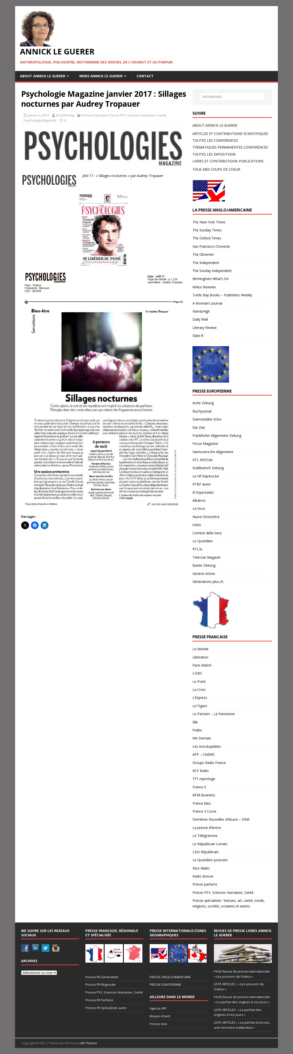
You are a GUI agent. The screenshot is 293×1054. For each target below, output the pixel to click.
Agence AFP (158, 1008)
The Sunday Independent (212, 270)
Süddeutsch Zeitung (208, 468)
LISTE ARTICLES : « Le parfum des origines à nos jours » (238, 1012)
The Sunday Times (207, 230)
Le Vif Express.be (205, 476)
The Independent (205, 262)
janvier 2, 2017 (38, 115)
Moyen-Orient (160, 1016)
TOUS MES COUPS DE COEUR (216, 169)
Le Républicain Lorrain (209, 844)
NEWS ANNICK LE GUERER (100, 76)
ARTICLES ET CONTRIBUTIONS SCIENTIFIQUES (230, 133)
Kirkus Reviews (204, 287)
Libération (200, 657)
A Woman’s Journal (207, 303)
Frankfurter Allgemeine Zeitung (216, 435)
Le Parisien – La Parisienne (213, 713)
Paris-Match (201, 665)
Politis (197, 730)
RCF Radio (200, 770)
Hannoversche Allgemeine (212, 451)
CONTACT (145, 76)
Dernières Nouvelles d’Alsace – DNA (220, 819)
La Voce (198, 508)
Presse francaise (94, 115)
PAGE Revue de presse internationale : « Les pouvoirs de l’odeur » (242, 974)
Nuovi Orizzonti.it (206, 516)
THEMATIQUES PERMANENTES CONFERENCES (230, 147)
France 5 (199, 787)
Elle (195, 722)
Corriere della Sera (206, 533)
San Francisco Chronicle (211, 246)
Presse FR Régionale (100, 984)
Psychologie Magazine (40, 120)
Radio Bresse (202, 876)
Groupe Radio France (209, 762)
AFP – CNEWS (203, 754)
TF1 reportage (203, 778)
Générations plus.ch (207, 581)
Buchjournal (201, 411)
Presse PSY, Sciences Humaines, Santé (137, 115)
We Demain (201, 738)
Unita (196, 524)
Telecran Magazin (206, 557)
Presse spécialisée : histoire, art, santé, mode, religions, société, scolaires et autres (228, 903)
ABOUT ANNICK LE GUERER (42, 76)
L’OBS (197, 673)
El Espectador (203, 492)
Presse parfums (204, 884)
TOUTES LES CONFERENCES (215, 140)
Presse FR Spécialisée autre (106, 1008)
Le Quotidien (202, 541)
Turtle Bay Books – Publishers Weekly (222, 295)
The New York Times (209, 222)
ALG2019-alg (65, 115)
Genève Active (203, 573)
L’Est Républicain (205, 852)
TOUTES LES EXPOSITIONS (214, 154)
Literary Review (204, 327)
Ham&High (201, 311)
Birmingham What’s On (210, 278)
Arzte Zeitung (203, 403)
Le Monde (200, 649)
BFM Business (203, 795)
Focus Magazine (205, 443)
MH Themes (89, 1043)
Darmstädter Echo (206, 419)
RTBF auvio (201, 484)
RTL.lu (197, 549)
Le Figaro (199, 705)
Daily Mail (200, 319)
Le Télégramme (205, 835)
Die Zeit (198, 427)
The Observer (203, 254)
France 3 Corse (204, 811)
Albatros (199, 500)
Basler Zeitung (203, 565)
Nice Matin (201, 868)
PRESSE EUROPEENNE (165, 984)
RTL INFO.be (202, 459)
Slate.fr (197, 335)
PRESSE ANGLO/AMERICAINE (170, 977)
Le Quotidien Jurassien (210, 860)
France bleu (201, 803)
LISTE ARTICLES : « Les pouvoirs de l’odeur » (239, 986)
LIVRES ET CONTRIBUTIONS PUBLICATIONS (228, 161)
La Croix (198, 689)
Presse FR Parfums (99, 1000)
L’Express (199, 697)
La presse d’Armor (206, 827)
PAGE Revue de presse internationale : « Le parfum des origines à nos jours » (242, 999)
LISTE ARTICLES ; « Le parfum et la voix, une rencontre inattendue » (242, 1025)
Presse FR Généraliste (101, 977)
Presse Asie (158, 1024)
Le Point (199, 681)
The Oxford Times (206, 238)
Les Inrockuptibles (206, 746)
